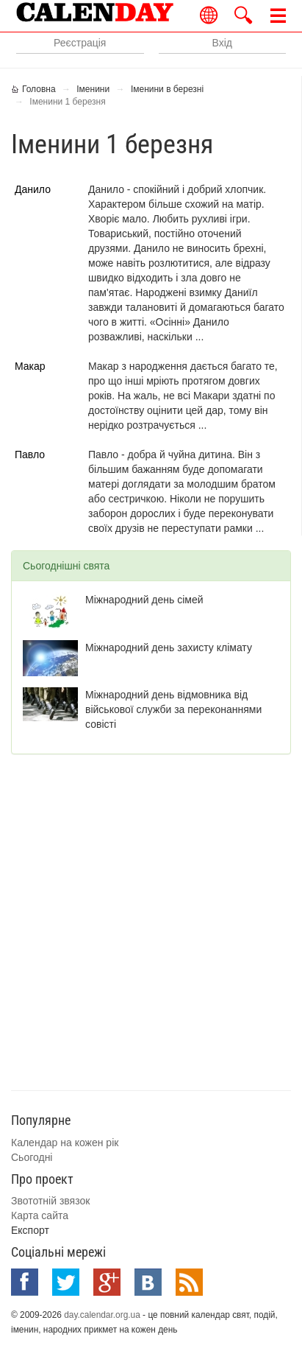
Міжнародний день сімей (144, 600)
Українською (209, 15)
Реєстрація (80, 43)
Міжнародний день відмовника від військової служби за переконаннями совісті (173, 709)
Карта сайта (39, 1215)
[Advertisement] (151, 920)
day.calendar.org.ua (102, 1315)
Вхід (222, 43)
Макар (30, 366)
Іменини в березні (167, 89)
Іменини (92, 89)
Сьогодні (31, 1157)
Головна (39, 89)
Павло (30, 454)
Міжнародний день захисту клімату (168, 647)
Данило (33, 189)
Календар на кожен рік (64, 1142)
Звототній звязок (50, 1201)
